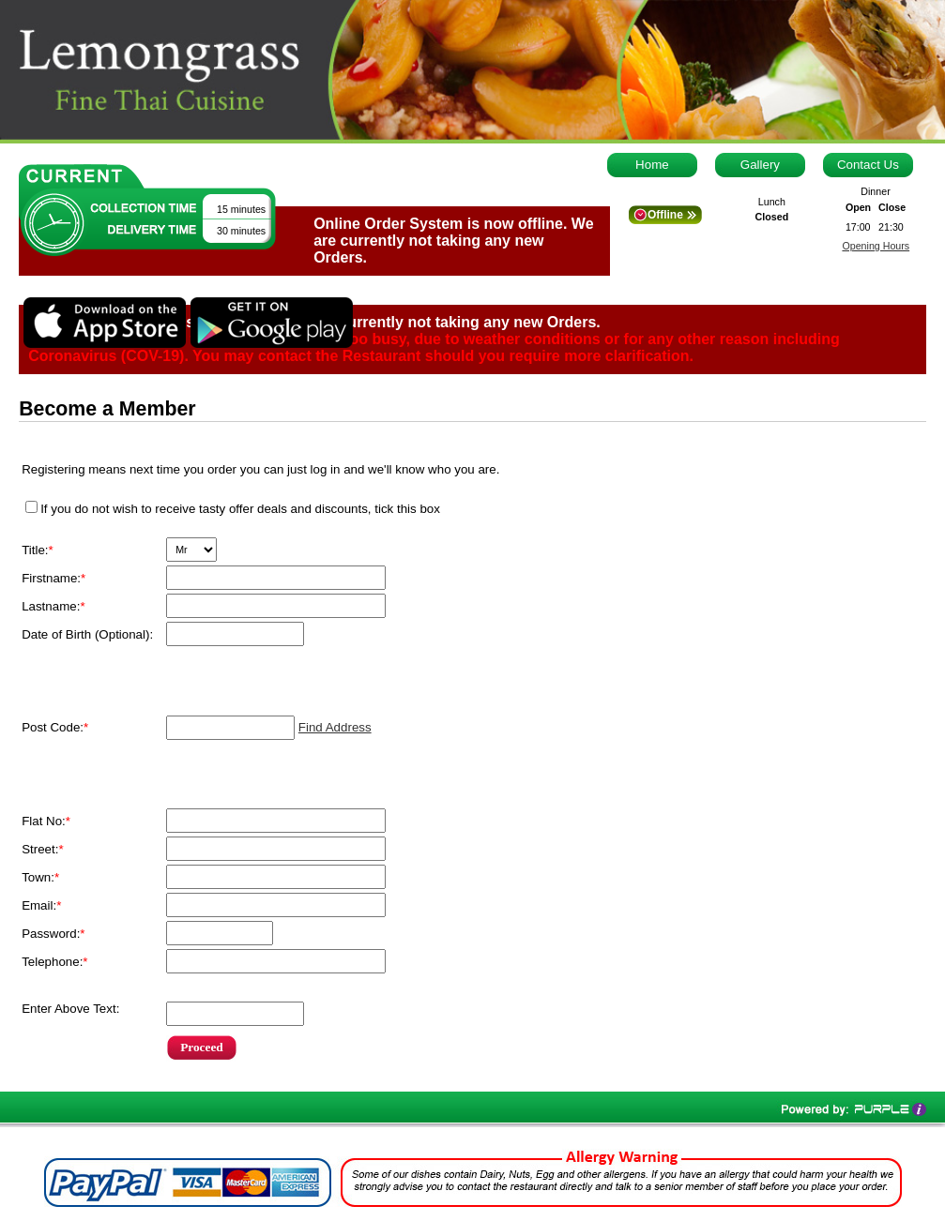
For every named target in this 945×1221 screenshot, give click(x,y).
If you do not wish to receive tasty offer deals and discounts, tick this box (240, 509)
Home (652, 165)
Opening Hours (875, 245)
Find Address (335, 727)
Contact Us (868, 165)
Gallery (760, 165)
